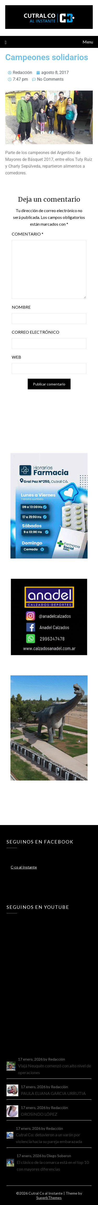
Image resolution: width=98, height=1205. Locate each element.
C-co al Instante (24, 867)
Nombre (21, 307)
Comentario (27, 233)
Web (16, 356)
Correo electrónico (35, 331)
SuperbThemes (49, 1197)
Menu (88, 41)
